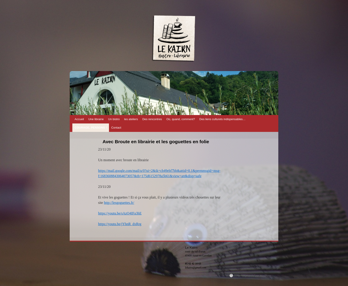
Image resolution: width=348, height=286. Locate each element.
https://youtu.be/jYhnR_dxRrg (119, 224)
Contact (116, 127)
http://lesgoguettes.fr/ (119, 203)
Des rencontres (152, 119)
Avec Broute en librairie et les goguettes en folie (156, 141)
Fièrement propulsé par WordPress (252, 275)
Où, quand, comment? (180, 119)
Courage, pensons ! (91, 127)
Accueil (79, 119)
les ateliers (131, 119)
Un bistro (114, 119)
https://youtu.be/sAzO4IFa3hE (120, 213)
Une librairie (96, 119)
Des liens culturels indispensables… (222, 119)
